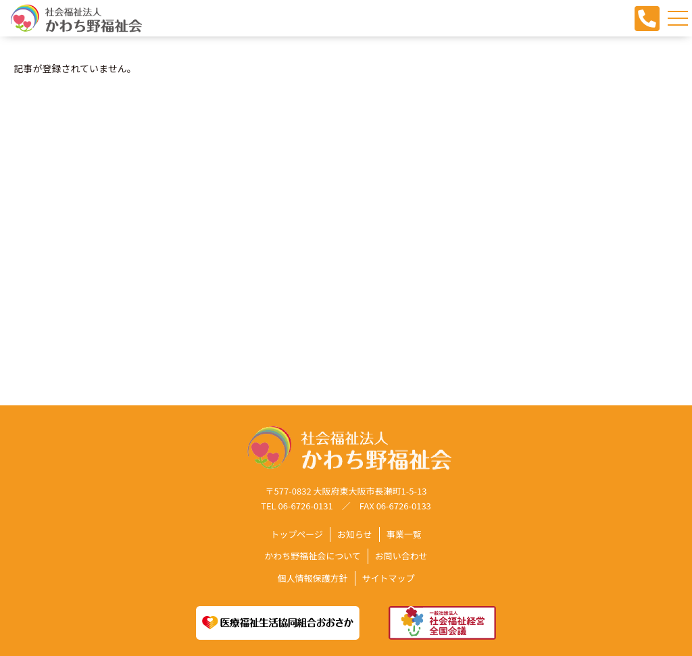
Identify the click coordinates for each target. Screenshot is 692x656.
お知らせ (354, 534)
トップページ (296, 534)
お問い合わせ (401, 556)
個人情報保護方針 (312, 578)
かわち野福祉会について (312, 556)
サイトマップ (388, 578)
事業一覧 (404, 534)
